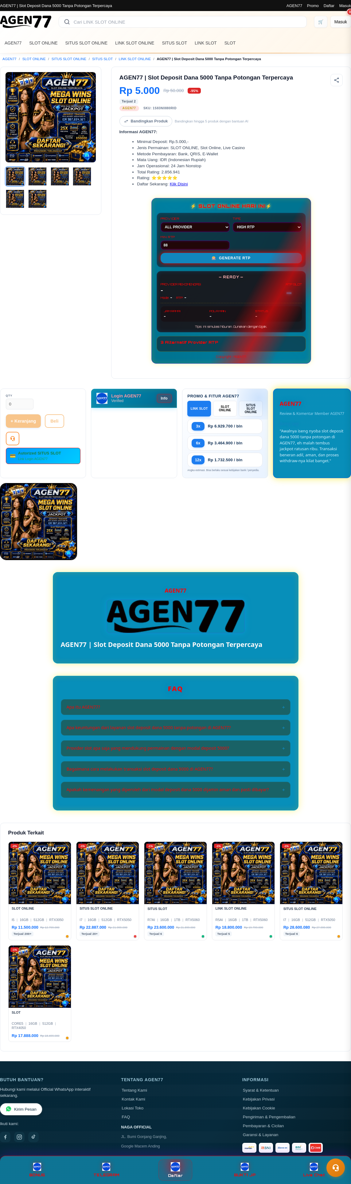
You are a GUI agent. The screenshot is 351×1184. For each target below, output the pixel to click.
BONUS (37, 1170)
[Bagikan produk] (336, 80)
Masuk (345, 5)
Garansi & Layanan (261, 1134)
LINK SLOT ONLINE (134, 43)
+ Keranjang (23, 421)
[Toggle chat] (335, 1168)
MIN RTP (195, 242)
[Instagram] (19, 1137)
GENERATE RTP (231, 258)
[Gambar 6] (37, 199)
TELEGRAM (106, 1170)
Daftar (329, 5)
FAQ (126, 1117)
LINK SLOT (206, 43)
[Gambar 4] (82, 176)
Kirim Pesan (21, 1109)
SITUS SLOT (174, 43)
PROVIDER (195, 224)
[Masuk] (340, 22)
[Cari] (67, 22)
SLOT (230, 43)
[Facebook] (5, 1137)
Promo (313, 5)
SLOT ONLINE (43, 43)
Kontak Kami (133, 1099)
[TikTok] (33, 1137)
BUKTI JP (244, 1170)
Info (164, 398)
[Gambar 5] (15, 199)
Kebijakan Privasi (259, 1099)
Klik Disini (179, 184)
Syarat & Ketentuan (261, 1090)
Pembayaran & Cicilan (263, 1126)
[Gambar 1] (15, 176)
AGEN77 (294, 5)
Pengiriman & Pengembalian (269, 1117)
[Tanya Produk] (12, 438)
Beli (54, 421)
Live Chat (314, 1170)
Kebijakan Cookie (259, 1108)
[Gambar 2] (37, 176)
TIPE (267, 224)
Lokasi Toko (132, 1108)
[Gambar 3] (60, 176)
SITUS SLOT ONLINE (86, 43)
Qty (9, 395)
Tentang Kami (134, 1090)
